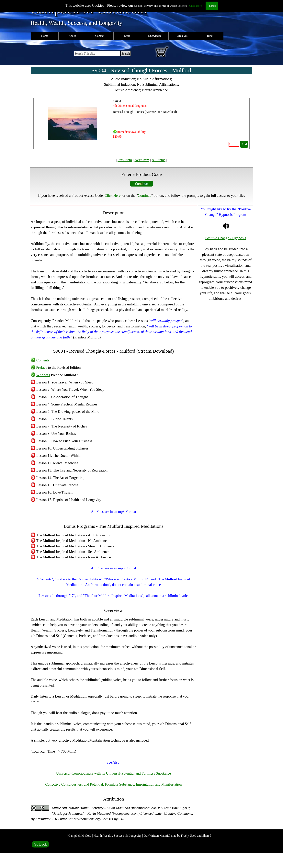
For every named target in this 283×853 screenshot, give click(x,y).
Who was (43, 375)
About (72, 35)
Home (44, 35)
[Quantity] (234, 144)
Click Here (195, 5)
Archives (182, 35)
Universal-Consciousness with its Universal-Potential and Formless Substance (113, 773)
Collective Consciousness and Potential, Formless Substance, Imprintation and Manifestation (113, 784)
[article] (141, 123)
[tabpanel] (141, 84)
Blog (210, 35)
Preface (41, 367)
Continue (144, 195)
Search (125, 53)
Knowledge (155, 35)
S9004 (117, 101)
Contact (99, 35)
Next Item (142, 160)
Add (244, 144)
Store (127, 35)
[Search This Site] (97, 53)
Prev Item (125, 160)
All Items (158, 160)
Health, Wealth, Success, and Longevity (76, 23)
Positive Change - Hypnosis (225, 238)
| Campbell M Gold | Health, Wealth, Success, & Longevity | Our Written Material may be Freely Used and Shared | (139, 835)
